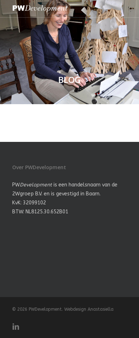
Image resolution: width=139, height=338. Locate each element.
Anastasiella (100, 309)
